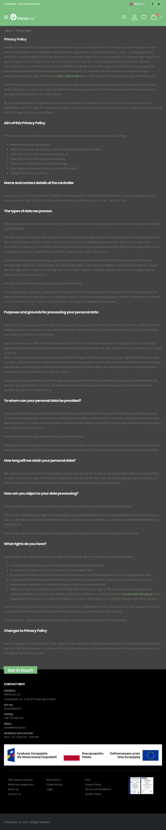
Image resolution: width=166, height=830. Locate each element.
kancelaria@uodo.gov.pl (137, 594)
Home (8, 30)
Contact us (14, 793)
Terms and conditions (98, 788)
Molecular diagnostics (21, 784)
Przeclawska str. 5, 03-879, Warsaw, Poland (29, 699)
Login (50, 788)
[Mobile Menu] (7, 17)
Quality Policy (93, 793)
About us (13, 788)
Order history (55, 784)
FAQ (87, 779)
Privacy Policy (93, 784)
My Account (54, 779)
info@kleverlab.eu (15, 727)
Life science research (20, 779)
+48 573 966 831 (14, 718)
